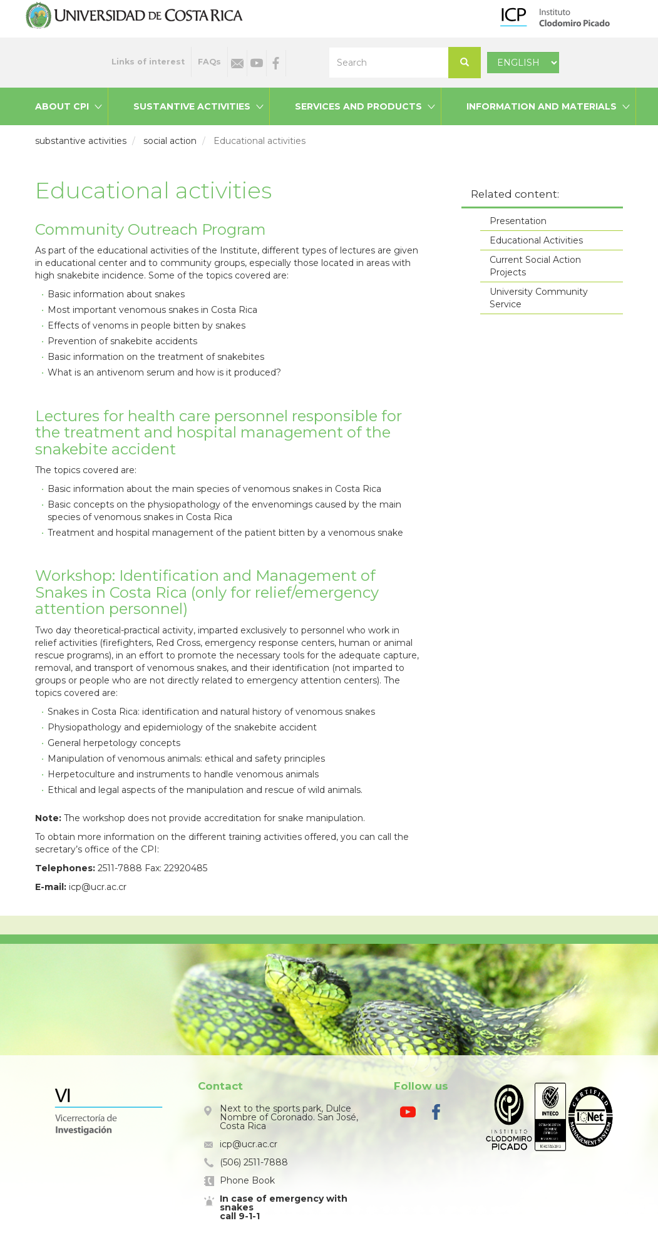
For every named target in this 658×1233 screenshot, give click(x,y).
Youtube (256, 63)
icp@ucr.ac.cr (248, 1144)
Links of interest (148, 61)
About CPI (62, 106)
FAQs (209, 61)
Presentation (518, 221)
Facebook (276, 63)
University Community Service (539, 298)
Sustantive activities (191, 106)
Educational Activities (536, 240)
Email (237, 63)
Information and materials (541, 106)
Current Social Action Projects (535, 266)
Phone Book (247, 1180)
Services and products (358, 106)
